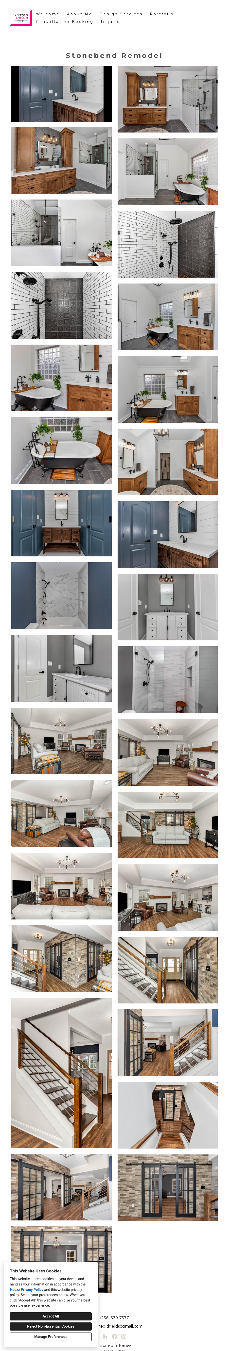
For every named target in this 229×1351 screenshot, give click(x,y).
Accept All (51, 1316)
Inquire (110, 21)
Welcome (48, 14)
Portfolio (162, 14)
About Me (80, 14)
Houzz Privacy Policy (26, 1290)
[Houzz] (105, 1336)
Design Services (121, 14)
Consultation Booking (65, 21)
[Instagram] (123, 1336)
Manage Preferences (50, 1337)
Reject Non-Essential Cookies (50, 1326)
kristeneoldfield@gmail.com (114, 1326)
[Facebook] (114, 1336)
